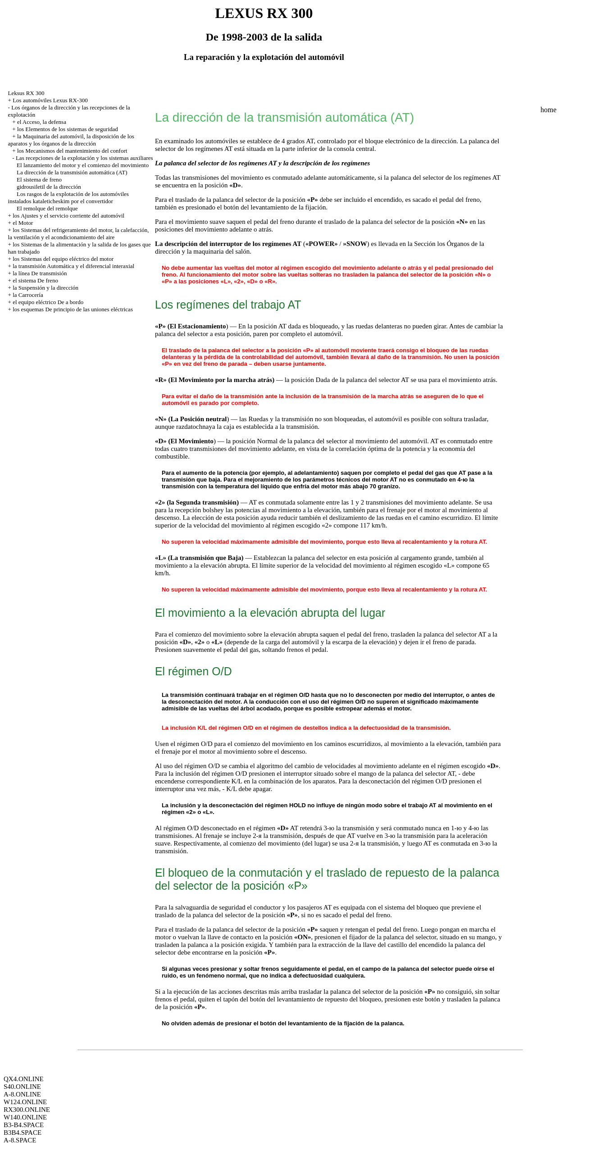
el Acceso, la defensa (41, 121)
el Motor (23, 222)
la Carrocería (28, 294)
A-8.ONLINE (22, 1094)
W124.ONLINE (25, 1102)
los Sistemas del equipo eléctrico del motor (63, 258)
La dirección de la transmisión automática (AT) (72, 172)
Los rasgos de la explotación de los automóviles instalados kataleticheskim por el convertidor (68, 198)
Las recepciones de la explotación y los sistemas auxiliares (84, 158)
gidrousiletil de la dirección (49, 186)
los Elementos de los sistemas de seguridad (67, 129)
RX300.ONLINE (27, 1109)
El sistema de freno (39, 179)
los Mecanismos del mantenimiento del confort (72, 150)
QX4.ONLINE (24, 1079)
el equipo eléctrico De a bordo (48, 302)
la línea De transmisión (40, 273)
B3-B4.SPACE (24, 1124)
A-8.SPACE (20, 1140)
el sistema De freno (35, 280)
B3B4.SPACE (22, 1132)
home (549, 110)
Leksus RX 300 (26, 93)
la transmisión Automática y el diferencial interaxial (73, 266)
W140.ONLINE (25, 1117)
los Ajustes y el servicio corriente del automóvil (68, 215)
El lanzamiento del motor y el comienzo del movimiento (83, 165)
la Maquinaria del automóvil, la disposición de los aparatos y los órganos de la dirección (71, 140)
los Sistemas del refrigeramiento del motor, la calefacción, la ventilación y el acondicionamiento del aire (78, 234)
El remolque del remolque (47, 208)
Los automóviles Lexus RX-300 (50, 100)
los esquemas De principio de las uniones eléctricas (73, 309)
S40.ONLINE (22, 1086)
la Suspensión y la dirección (45, 287)
